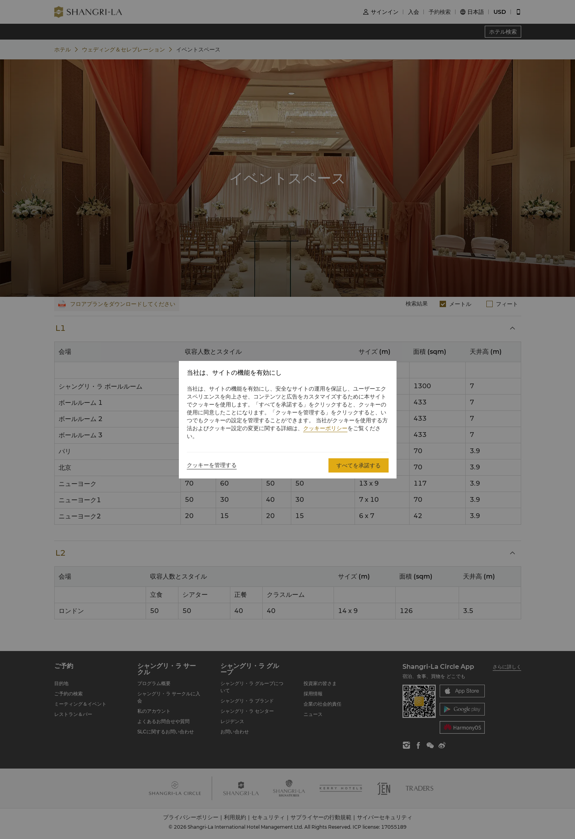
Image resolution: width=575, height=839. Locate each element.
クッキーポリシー (325, 428)
